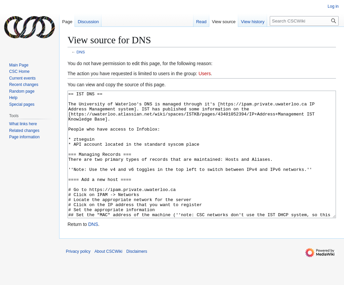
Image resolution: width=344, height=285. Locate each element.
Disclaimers (136, 276)
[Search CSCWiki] (304, 21)
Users (205, 73)
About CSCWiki (108, 276)
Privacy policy (78, 276)
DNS (81, 52)
